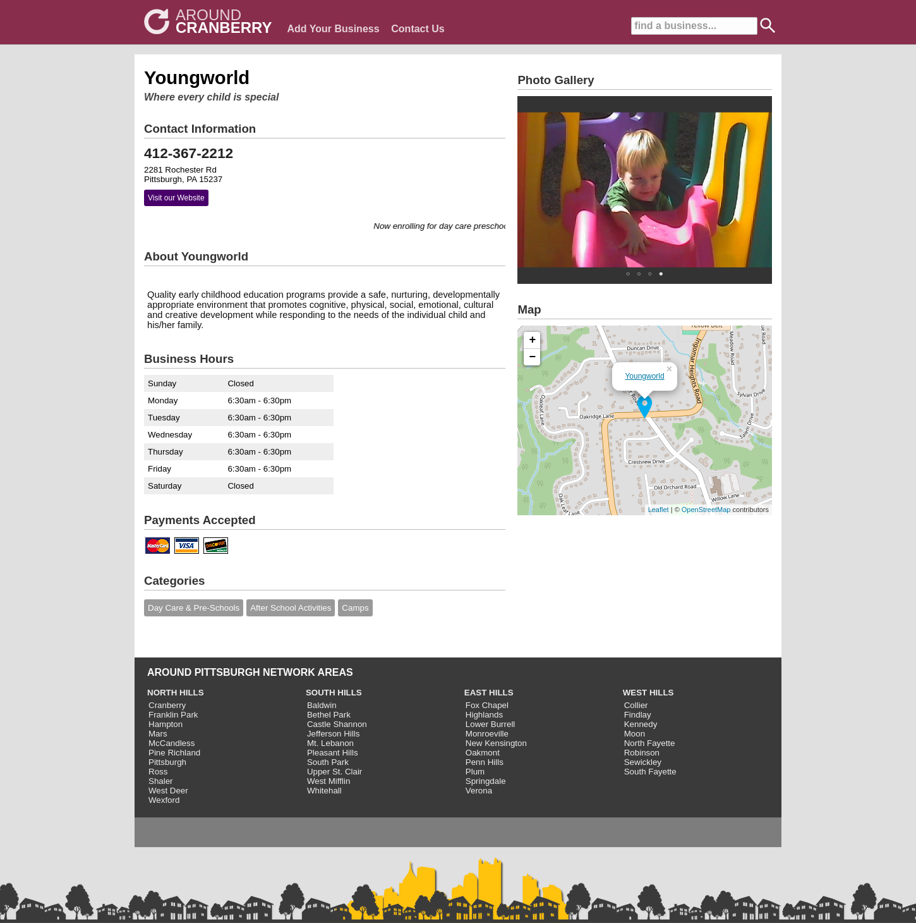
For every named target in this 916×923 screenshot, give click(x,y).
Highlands (484, 714)
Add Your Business (333, 28)
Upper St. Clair (334, 771)
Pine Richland (174, 752)
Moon (634, 733)
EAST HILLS (489, 692)
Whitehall (324, 790)
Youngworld (644, 376)
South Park (328, 762)
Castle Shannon (337, 724)
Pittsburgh (167, 762)
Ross (157, 771)
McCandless (171, 743)
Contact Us (417, 28)
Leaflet (658, 509)
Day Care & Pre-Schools (193, 608)
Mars (157, 733)
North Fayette (649, 743)
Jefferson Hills (333, 733)
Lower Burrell (490, 724)
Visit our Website (176, 197)
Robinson (642, 752)
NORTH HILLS (175, 692)
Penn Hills (484, 762)
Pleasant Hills (332, 752)
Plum (475, 771)
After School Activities (290, 608)
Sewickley (642, 762)
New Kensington (496, 743)
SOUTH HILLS (334, 692)
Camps (355, 608)
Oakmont (483, 752)
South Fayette (650, 771)
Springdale (486, 781)
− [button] (532, 357)
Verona (479, 790)
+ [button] (532, 340)
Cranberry (167, 705)
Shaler (160, 781)
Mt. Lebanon (330, 743)
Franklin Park (173, 714)
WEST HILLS (648, 692)
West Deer (168, 790)
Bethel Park (329, 714)
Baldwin (322, 705)
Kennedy (641, 724)
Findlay (637, 714)
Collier (636, 705)
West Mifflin (328, 781)
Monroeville (487, 733)
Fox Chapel (487, 705)
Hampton (165, 724)
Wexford (163, 800)
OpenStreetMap (706, 509)
